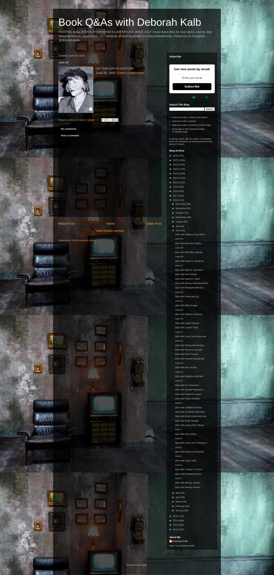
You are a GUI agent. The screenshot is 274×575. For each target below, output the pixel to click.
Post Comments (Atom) (84, 240)
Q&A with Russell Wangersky (189, 358)
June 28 (179, 256)
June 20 (179, 309)
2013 (176, 525)
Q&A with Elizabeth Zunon (188, 474)
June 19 (179, 318)
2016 (176, 200)
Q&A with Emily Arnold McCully (190, 416)
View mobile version (110, 231)
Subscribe (192, 86)
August (179, 221)
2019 (176, 186)
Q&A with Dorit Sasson (186, 354)
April (178, 497)
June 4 (178, 456)
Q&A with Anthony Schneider (189, 451)
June (178, 230)
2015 (176, 516)
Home (110, 223)
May (178, 493)
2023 (176, 169)
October (180, 213)
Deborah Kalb (180, 541)
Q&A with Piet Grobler (186, 274)
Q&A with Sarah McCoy (187, 296)
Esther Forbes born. (131, 73)
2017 (176, 195)
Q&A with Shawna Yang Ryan (190, 234)
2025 (176, 160)
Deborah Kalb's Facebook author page (191, 125)
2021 (176, 178)
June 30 (179, 238)
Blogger (143, 565)
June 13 (179, 372)
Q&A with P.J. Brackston (187, 385)
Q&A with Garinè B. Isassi (188, 394)
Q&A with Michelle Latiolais (188, 252)
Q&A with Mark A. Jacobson (189, 270)
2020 (176, 182)
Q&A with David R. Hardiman (189, 261)
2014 (176, 520)
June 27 (179, 265)
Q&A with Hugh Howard (187, 323)
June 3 (178, 465)
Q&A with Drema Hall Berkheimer (191, 283)
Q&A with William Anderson (189, 314)
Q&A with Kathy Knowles (187, 398)
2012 (176, 529)
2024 (176, 164)
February (180, 506)
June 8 (178, 403)
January (180, 510)
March (179, 501)
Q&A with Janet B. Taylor (187, 279)
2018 (176, 191)
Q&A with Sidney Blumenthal (189, 345)
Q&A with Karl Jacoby (186, 367)
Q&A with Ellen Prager (186, 305)
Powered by (192, 97)
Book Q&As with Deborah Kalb (129, 22)
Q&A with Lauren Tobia (186, 327)
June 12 (179, 380)
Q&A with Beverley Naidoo (188, 243)
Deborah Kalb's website (184, 121)
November (181, 208)
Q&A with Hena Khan (185, 434)
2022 (176, 173)
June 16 (179, 340)
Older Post (153, 223)
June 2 (178, 478)
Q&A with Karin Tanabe (186, 420)
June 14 (179, 363)
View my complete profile (181, 545)
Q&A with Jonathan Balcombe (190, 412)
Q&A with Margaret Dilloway (189, 287)
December (181, 204)
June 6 (178, 438)
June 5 (178, 447)
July (178, 226)
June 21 (179, 301)
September (181, 217)
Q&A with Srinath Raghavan (189, 389)
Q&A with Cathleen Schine (188, 407)
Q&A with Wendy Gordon (187, 487)
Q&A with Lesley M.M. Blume (189, 425)
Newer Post (66, 223)
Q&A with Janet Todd (185, 460)
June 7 (178, 429)
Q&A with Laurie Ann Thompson (191, 442)
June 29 (179, 247)
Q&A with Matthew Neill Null (189, 376)
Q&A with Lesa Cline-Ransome (190, 336)
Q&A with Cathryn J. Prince (188, 469)
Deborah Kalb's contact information (189, 117)
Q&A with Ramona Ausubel (188, 349)
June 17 (179, 332)
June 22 (179, 292)
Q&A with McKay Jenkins (187, 482)
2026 (176, 155)
